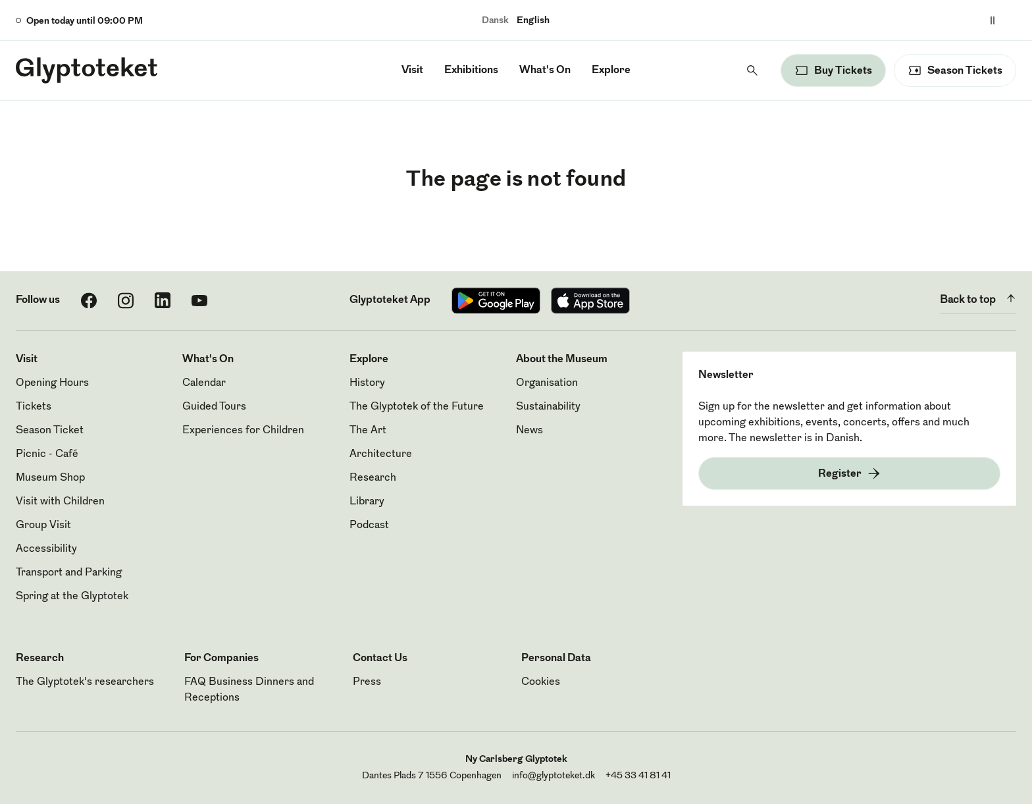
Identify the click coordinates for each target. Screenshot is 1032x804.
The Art (367, 430)
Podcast (369, 525)
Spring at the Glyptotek (72, 596)
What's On (545, 70)
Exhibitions (471, 70)
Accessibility (46, 549)
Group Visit (43, 525)
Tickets (33, 407)
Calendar (204, 383)
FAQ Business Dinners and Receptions (249, 690)
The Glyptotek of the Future (416, 407)
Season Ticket (50, 430)
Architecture (380, 454)
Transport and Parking (69, 573)
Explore (611, 70)
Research (372, 478)
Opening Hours (52, 383)
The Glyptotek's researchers (85, 682)
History (367, 383)
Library (366, 501)
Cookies (540, 682)
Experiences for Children (243, 430)
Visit (412, 70)
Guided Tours (214, 407)
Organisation (547, 383)
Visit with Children (60, 501)
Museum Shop (50, 478)
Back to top (978, 298)
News (529, 430)
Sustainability (548, 407)
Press (367, 682)
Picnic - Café (47, 454)
